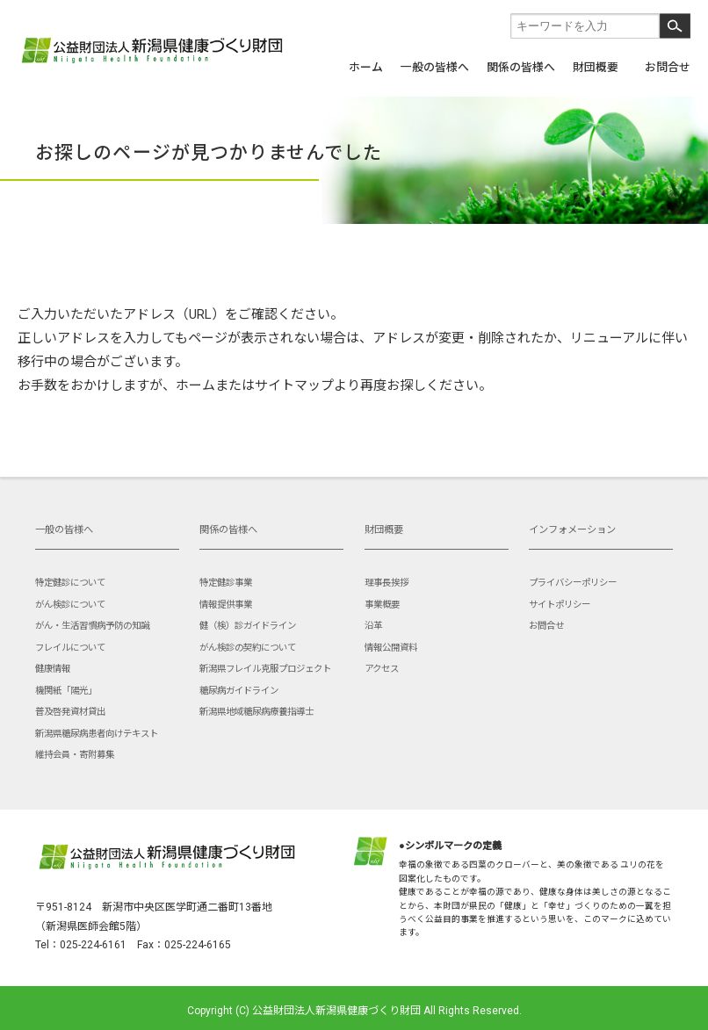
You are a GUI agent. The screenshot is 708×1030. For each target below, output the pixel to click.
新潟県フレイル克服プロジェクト (265, 668)
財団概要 (595, 66)
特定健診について (70, 582)
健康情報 (52, 668)
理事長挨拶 (386, 582)
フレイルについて (70, 647)
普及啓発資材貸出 (70, 711)
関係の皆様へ (521, 66)
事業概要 (382, 604)
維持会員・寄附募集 (74, 754)
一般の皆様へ (435, 66)
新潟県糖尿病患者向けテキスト (96, 733)
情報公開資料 (391, 647)
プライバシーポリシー (573, 582)
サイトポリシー (559, 604)
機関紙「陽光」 (66, 690)
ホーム (366, 66)
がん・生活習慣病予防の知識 (92, 625)
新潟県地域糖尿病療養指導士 (256, 711)
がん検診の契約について (247, 647)
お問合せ (667, 66)
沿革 (373, 625)
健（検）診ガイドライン (247, 625)
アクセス (382, 668)
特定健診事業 (225, 582)
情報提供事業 (225, 604)
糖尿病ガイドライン (238, 690)
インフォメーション (572, 530)
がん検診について (70, 604)
